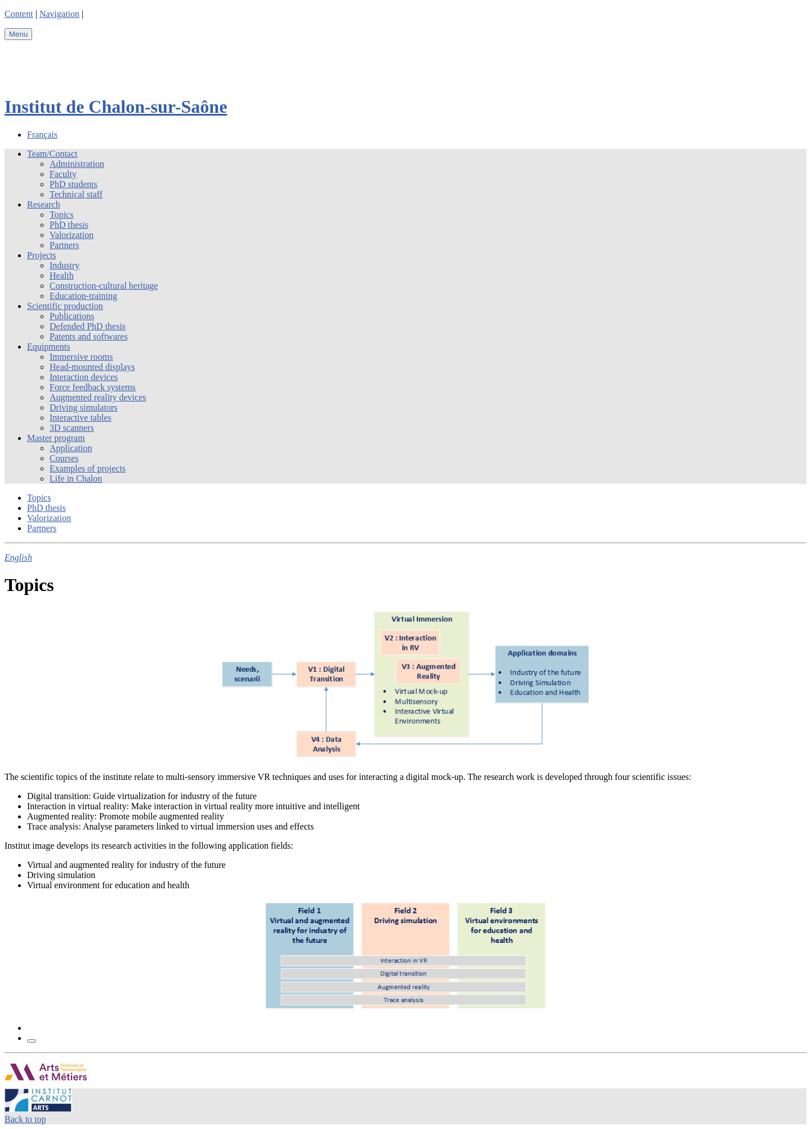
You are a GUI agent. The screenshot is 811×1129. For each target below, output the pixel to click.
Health (62, 275)
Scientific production (65, 306)
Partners (64, 245)
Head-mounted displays (92, 367)
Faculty (63, 174)
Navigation (59, 14)
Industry (64, 265)
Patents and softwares (89, 336)
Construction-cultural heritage (104, 285)
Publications (72, 316)
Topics (61, 214)
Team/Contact (52, 153)
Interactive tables (81, 417)
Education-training (83, 296)
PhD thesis (69, 225)
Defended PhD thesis (88, 326)
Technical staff (76, 194)
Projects (41, 255)
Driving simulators (83, 407)
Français (42, 134)
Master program (56, 438)
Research (43, 204)
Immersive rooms (81, 356)
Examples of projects (88, 468)
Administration (77, 164)
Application (71, 448)
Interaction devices (84, 377)
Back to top (25, 1119)
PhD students (73, 184)
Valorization (71, 235)
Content (19, 14)
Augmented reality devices (98, 397)
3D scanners (72, 428)
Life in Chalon (76, 478)
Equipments (48, 346)
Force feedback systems (93, 387)
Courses (64, 458)
